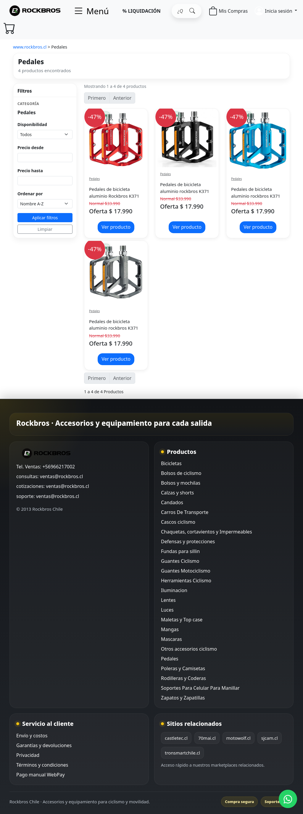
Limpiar (45, 229)
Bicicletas (171, 463)
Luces (167, 610)
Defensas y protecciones (188, 541)
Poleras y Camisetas (183, 668)
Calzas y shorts (177, 492)
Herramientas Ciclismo (186, 580)
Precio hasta (30, 170)
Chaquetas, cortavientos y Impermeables (206, 531)
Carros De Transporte (184, 512)
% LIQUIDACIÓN (142, 11)
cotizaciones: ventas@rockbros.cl (52, 486)
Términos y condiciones (42, 765)
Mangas (170, 629)
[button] (276, 10)
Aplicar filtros (45, 217)
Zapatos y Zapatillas (183, 697)
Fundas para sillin (180, 551)
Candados (172, 502)
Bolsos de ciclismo (181, 473)
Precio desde (30, 147)
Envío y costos (31, 735)
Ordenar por (30, 193)
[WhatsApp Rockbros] (288, 799)
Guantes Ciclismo (180, 561)
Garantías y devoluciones (44, 745)
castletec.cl (176, 738)
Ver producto (115, 227)
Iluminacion (174, 590)
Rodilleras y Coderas (183, 678)
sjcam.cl (269, 738)
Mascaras (171, 639)
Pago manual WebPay (40, 774)
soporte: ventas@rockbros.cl (47, 496)
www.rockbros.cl (29, 47)
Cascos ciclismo (178, 522)
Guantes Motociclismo (185, 571)
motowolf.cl (238, 738)
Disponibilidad (32, 124)
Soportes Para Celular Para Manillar (200, 688)
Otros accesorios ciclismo (189, 649)
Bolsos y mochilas (180, 483)
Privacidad (27, 755)
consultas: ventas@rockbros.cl (49, 476)
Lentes (168, 600)
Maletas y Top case (181, 619)
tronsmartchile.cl (182, 753)
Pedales (94, 179)
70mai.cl (207, 738)
